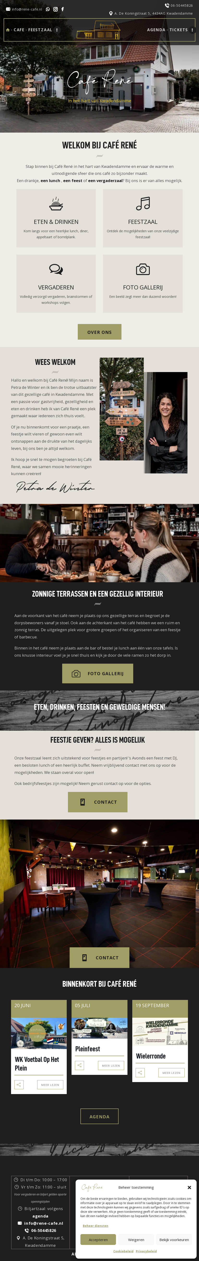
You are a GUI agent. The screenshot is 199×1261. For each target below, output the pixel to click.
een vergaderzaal (105, 180)
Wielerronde (151, 1056)
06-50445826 (43, 1230)
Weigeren (136, 1239)
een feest (72, 180)
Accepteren (98, 1239)
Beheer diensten (95, 1226)
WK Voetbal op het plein (37, 1063)
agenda (40, 1216)
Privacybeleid (146, 1251)
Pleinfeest (87, 1049)
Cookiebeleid (123, 1251)
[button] (189, 1187)
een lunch (50, 180)
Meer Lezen (50, 1085)
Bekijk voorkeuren (174, 1239)
